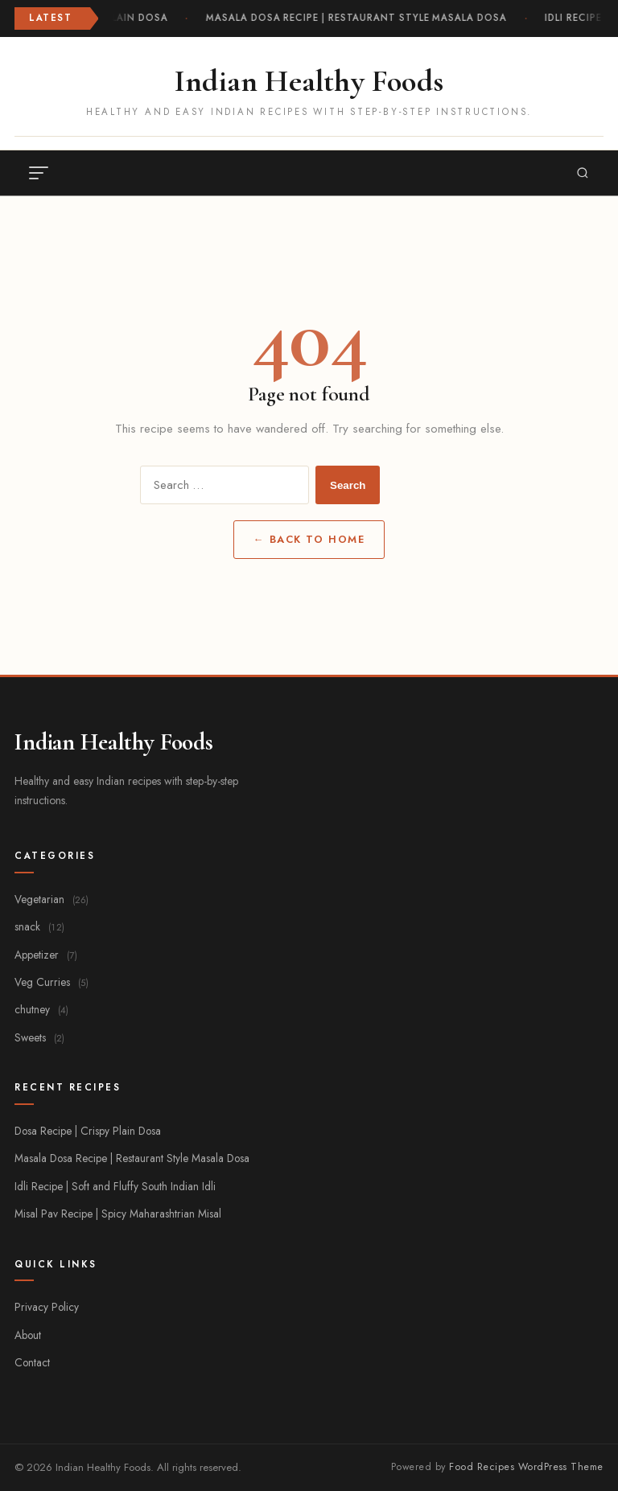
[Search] (583, 172)
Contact (32, 1362)
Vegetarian (51, 899)
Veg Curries (51, 982)
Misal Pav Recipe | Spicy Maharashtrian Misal (117, 1214)
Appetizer (45, 955)
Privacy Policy (46, 1307)
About (27, 1335)
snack (39, 926)
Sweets (39, 1037)
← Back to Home (309, 539)
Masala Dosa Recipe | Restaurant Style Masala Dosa (357, 17)
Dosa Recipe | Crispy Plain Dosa (87, 1131)
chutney (41, 1009)
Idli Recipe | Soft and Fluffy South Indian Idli (115, 1186)
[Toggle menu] (38, 172)
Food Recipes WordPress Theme (526, 1467)
